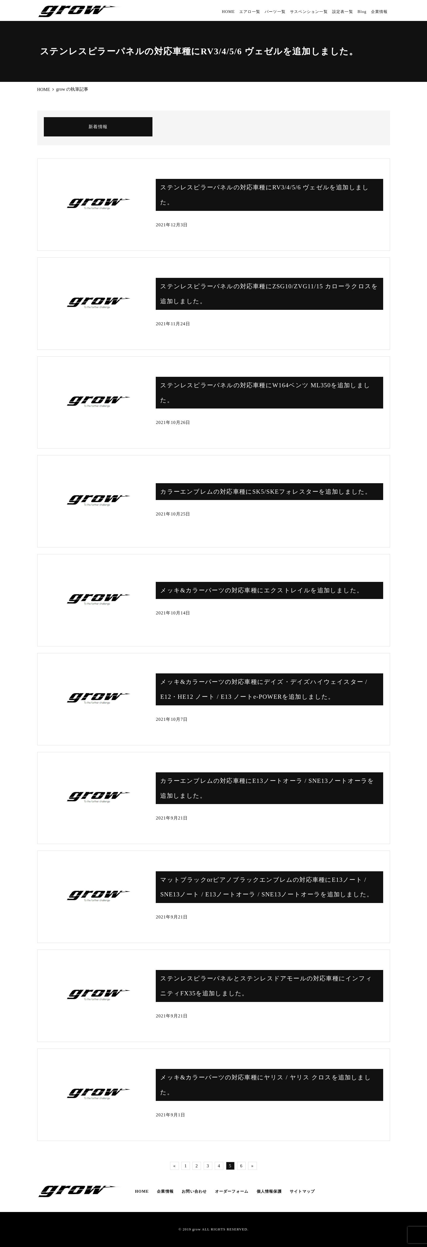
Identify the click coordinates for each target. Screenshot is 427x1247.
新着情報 (98, 126)
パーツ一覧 (275, 11)
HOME (228, 11)
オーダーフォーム (232, 1191)
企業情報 (379, 11)
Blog (362, 11)
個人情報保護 (269, 1191)
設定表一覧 (342, 11)
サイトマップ (302, 1191)
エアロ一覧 (249, 11)
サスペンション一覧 (309, 11)
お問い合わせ (194, 1191)
